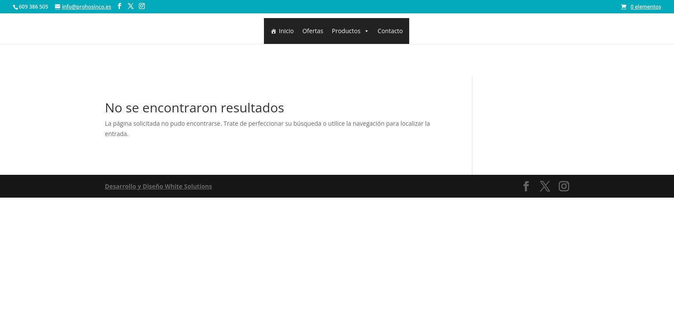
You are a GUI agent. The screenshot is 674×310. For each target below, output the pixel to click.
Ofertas (312, 31)
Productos (350, 31)
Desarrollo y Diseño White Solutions (158, 186)
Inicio (286, 31)
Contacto (390, 31)
